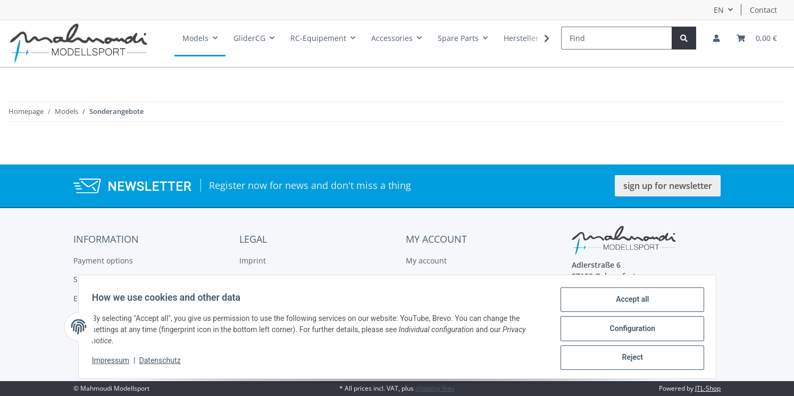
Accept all (628, 303)
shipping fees (435, 388)
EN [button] (719, 10)
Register (420, 279)
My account (426, 260)
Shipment (90, 279)
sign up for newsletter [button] (667, 186)
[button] (716, 38)
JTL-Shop (708, 388)
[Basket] (756, 38)
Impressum (114, 363)
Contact (763, 10)
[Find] (616, 38)
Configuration (628, 330)
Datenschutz (163, 363)
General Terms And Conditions (294, 279)
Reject (629, 358)
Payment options (103, 260)
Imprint (252, 260)
